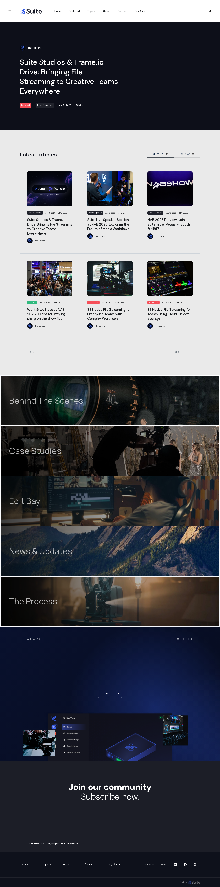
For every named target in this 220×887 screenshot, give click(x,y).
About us (109, 693)
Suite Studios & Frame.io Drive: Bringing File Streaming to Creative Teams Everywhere (69, 76)
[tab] (160, 154)
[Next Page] (187, 352)
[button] (110, 843)
